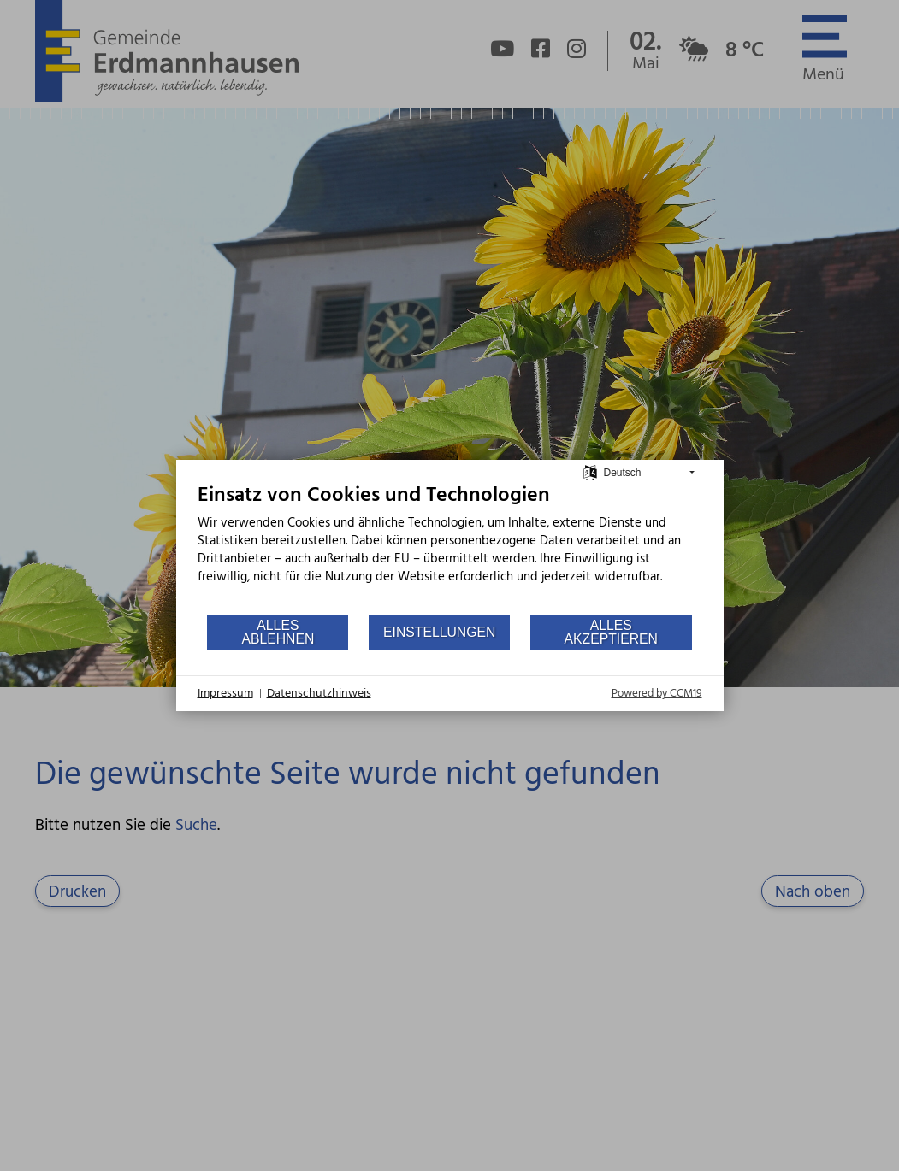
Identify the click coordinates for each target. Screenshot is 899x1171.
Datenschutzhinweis (319, 694)
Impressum (225, 694)
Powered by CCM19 (657, 694)
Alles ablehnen (277, 632)
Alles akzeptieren (611, 632)
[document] (450, 547)
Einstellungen (439, 632)
